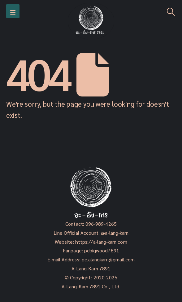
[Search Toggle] (171, 11)
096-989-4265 (101, 223)
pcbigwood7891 (101, 250)
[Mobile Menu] (13, 11)
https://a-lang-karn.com (101, 241)
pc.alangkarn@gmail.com (107, 259)
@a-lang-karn (114, 232)
